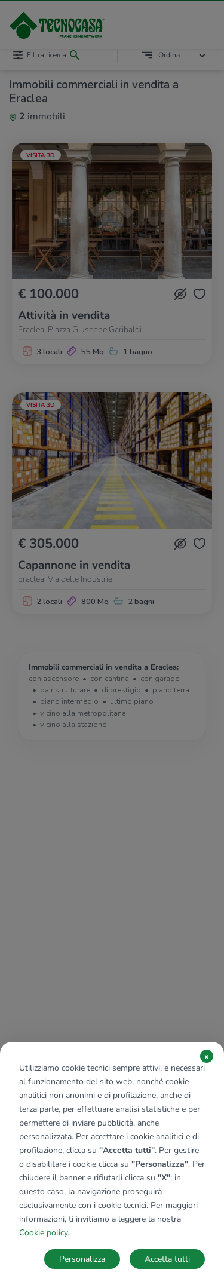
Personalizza (82, 1259)
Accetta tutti (167, 1259)
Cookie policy (43, 1232)
